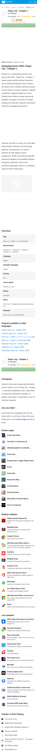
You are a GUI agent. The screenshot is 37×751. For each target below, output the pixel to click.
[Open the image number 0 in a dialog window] (17, 183)
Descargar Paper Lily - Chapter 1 (13, 344)
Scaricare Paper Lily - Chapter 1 (13, 333)
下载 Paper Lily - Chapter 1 (11, 347)
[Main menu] (35, 2)
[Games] (14, 7)
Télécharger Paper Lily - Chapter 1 (14, 350)
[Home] (2, 7)
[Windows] (7, 7)
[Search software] (31, 2)
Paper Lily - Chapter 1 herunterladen (14, 340)
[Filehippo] (7, 2)
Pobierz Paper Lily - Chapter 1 (12, 330)
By (12, 16)
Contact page (20, 419)
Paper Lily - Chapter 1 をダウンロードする (16, 337)
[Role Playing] (20, 7)
